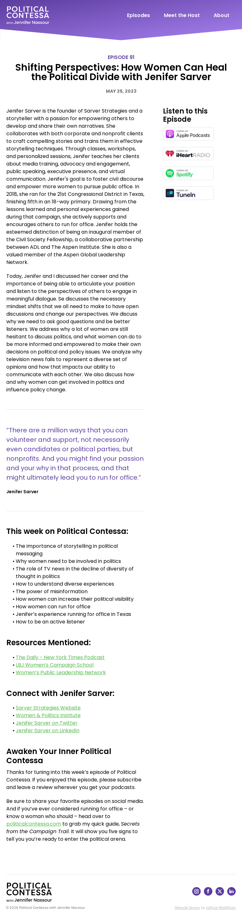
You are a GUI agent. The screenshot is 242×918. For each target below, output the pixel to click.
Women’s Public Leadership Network (61, 672)
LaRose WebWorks (221, 907)
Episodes (138, 15)
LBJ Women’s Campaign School (55, 665)
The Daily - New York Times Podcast (60, 657)
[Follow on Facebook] (208, 894)
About (221, 15)
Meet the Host (182, 15)
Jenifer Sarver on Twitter (47, 723)
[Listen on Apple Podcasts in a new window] (188, 134)
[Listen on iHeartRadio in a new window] (188, 154)
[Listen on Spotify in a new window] (188, 173)
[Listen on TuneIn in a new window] (188, 193)
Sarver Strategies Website (48, 707)
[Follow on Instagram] (196, 894)
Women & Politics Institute (48, 715)
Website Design (187, 907)
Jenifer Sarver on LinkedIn (47, 730)
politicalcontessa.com (33, 823)
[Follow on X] (220, 894)
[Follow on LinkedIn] (231, 894)
